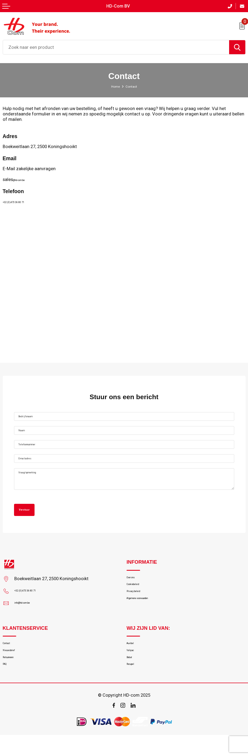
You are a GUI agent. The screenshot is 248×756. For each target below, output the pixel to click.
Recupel (134, 683)
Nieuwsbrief (14, 664)
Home (113, 83)
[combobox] (116, 45)
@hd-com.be (26, 177)
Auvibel (133, 655)
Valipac (133, 664)
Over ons (135, 587)
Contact (10, 655)
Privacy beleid (139, 606)
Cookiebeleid (139, 597)
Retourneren (14, 674)
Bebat (132, 674)
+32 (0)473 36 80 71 (22, 198)
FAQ (6, 683)
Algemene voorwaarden (149, 616)
